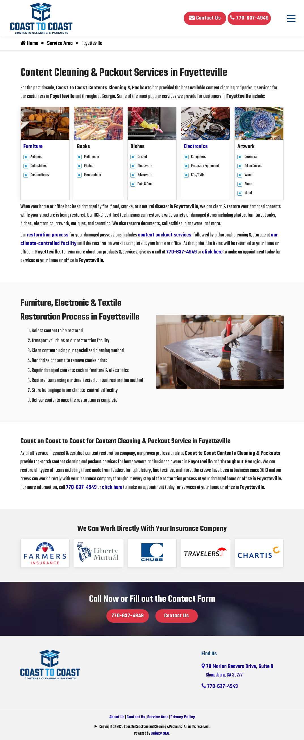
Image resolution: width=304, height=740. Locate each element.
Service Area (60, 43)
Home (29, 43)
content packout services (164, 235)
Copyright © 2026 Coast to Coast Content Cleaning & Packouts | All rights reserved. (154, 727)
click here (212, 252)
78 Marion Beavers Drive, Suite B (243, 671)
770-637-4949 (249, 18)
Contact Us (205, 18)
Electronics (196, 147)
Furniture (32, 147)
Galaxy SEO (160, 733)
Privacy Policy (182, 717)
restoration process (47, 235)
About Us (117, 717)
